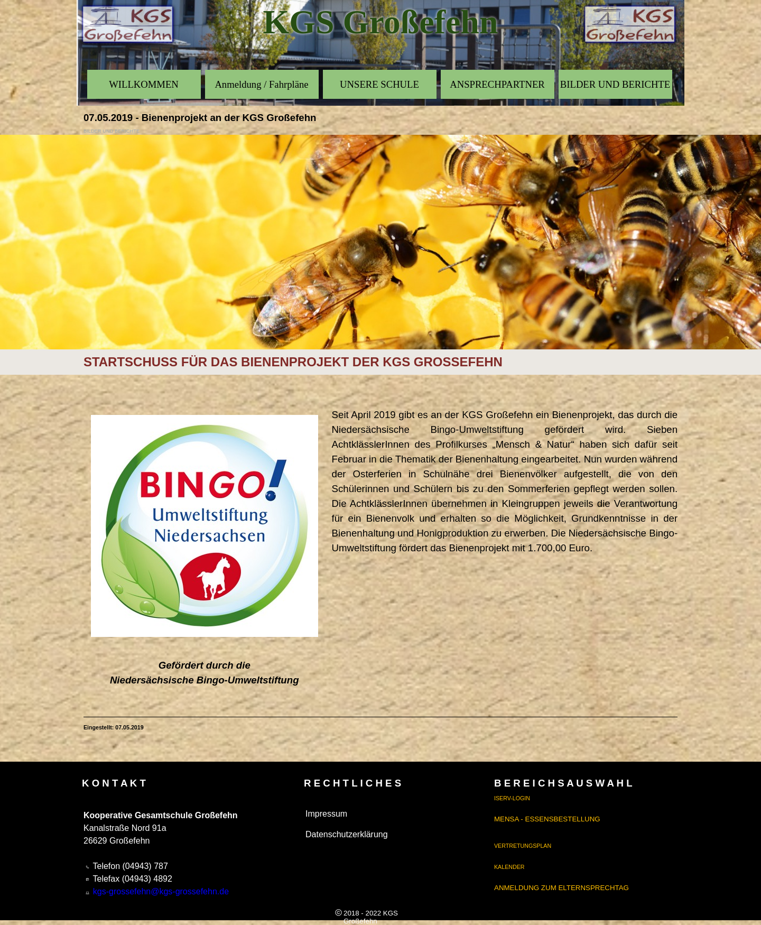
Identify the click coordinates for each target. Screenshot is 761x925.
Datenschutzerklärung (346, 834)
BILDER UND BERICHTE (615, 84)
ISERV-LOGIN (512, 798)
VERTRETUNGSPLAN (522, 846)
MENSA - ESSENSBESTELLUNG (547, 819)
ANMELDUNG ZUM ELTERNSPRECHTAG (561, 888)
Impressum (326, 813)
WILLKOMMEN (144, 84)
